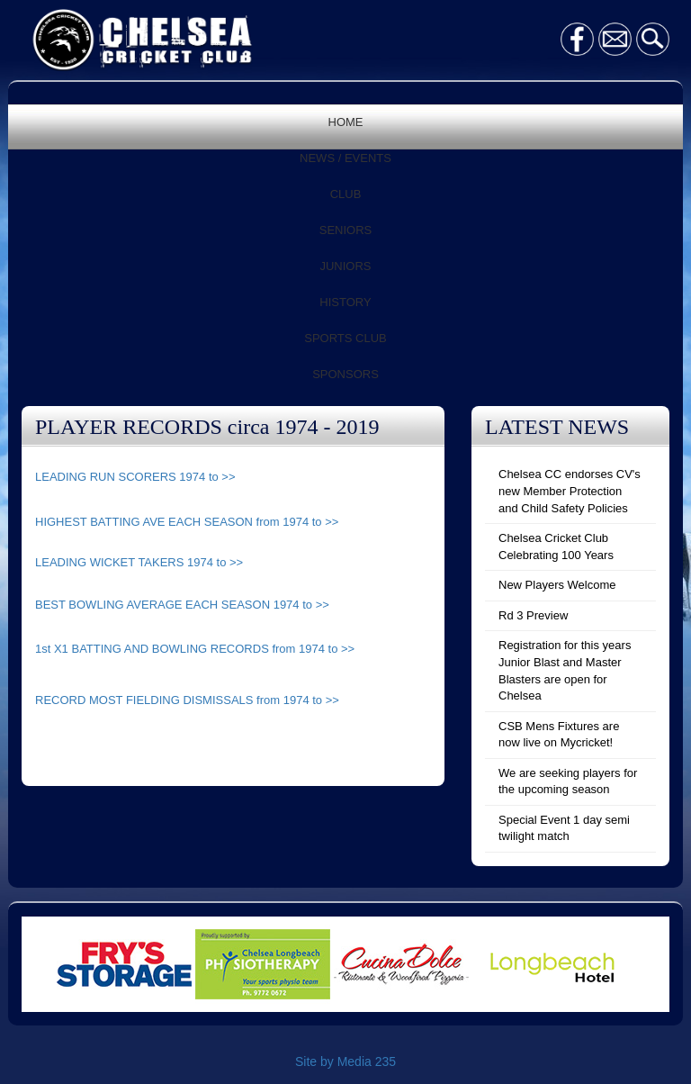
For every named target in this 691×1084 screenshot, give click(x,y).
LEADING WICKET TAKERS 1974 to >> (139, 562)
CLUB (346, 194)
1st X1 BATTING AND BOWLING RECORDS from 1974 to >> (194, 648)
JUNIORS (345, 266)
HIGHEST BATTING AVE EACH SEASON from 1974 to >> (186, 521)
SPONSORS (345, 374)
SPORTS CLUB (345, 338)
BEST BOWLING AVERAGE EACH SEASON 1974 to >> (182, 604)
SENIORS (345, 230)
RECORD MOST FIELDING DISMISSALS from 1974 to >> (187, 700)
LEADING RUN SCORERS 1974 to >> (135, 476)
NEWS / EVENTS (345, 158)
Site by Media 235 (345, 1061)
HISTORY (345, 302)
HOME (345, 122)
